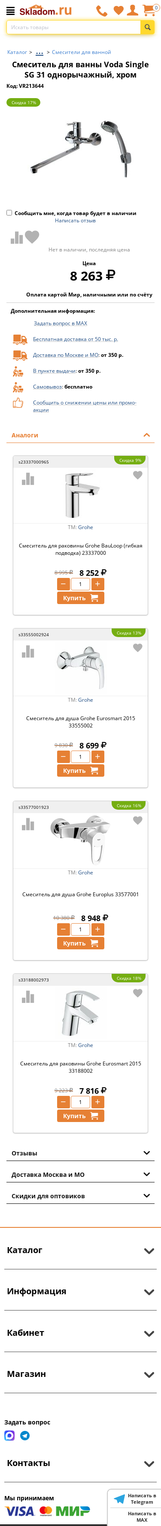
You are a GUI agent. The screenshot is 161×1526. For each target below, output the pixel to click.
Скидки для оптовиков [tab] (81, 1195)
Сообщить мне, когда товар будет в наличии (71, 213)
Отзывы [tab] (81, 1152)
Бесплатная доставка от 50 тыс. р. (75, 339)
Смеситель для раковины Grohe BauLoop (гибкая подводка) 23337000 (81, 549)
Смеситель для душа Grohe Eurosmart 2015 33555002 (80, 722)
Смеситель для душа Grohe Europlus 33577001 (80, 894)
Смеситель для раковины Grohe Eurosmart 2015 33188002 (80, 1067)
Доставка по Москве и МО (65, 355)
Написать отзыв (75, 220)
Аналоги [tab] (81, 434)
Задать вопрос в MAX (60, 323)
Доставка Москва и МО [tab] (81, 1174)
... (39, 50)
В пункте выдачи (54, 370)
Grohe (85, 527)
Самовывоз (47, 386)
